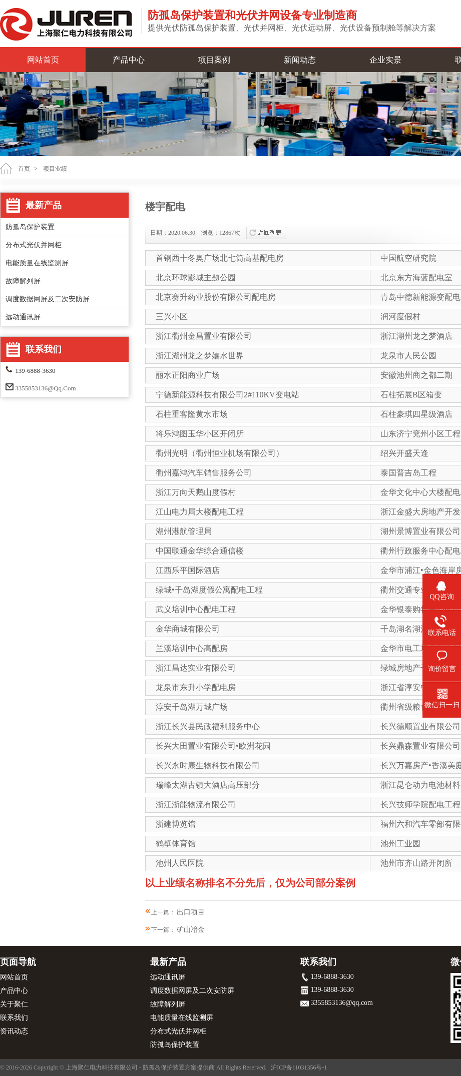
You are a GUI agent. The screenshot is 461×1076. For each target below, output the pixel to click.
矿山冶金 (191, 929)
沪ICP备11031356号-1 (299, 1067)
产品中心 (129, 60)
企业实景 (385, 60)
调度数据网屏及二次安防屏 (48, 299)
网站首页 (43, 60)
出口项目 (191, 912)
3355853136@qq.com (45, 388)
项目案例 (214, 60)
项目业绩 (55, 168)
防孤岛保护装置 (30, 227)
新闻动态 (300, 60)
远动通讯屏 (23, 317)
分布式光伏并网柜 (34, 245)
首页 (24, 168)
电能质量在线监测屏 (37, 263)
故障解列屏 (23, 281)
